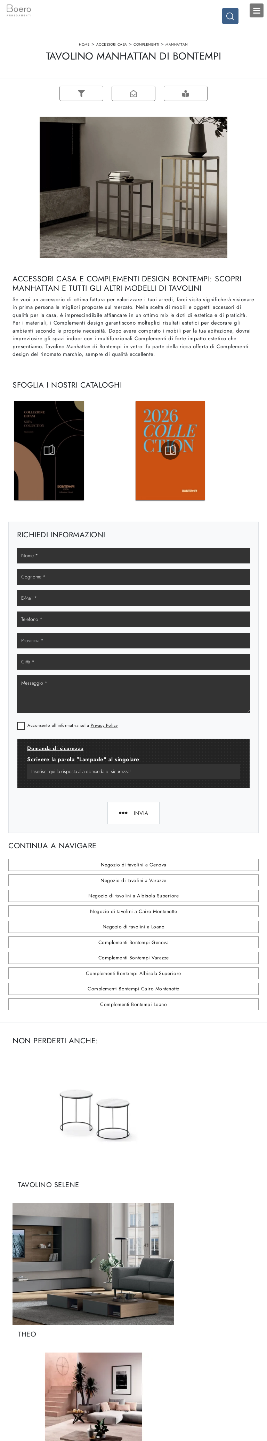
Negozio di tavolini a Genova (134, 879)
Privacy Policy (104, 740)
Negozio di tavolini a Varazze (133, 895)
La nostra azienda (93, 1340)
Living (144, 1354)
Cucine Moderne (155, 1340)
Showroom (86, 1347)
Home (84, 50)
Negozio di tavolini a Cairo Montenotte (133, 926)
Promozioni (149, 1360)
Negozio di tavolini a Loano (134, 941)
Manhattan (176, 50)
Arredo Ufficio (214, 1354)
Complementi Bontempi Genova (133, 957)
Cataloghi (85, 1360)
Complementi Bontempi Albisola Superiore (133, 988)
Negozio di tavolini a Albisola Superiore (133, 910)
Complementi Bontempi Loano (133, 1019)
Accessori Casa (111, 50)
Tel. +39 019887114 (33, 1367)
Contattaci (85, 1367)
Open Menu (257, 10)
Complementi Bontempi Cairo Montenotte (133, 1003)
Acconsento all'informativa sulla (72, 740)
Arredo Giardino (217, 1360)
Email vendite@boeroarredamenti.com (40, 1378)
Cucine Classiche (155, 1347)
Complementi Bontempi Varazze (133, 972)
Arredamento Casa (219, 1340)
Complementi (146, 50)
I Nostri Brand (89, 1354)
